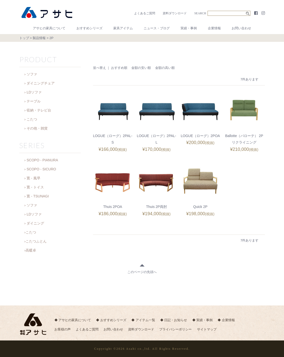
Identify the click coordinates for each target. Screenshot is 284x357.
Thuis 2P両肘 (156, 206)
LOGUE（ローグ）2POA (200, 136)
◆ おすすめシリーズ (112, 320)
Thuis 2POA (112, 206)
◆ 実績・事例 (206, 320)
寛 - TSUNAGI (38, 196)
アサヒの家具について (49, 28)
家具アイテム (123, 28)
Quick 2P (200, 206)
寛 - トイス (35, 187)
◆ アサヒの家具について (72, 320)
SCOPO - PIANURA (42, 160)
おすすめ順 (119, 68)
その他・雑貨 (37, 128)
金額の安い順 (141, 68)
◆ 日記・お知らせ (176, 320)
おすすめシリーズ (89, 28)
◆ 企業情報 (230, 320)
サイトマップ (211, 330)
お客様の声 (62, 330)
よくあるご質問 (144, 13)
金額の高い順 (165, 68)
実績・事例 (188, 28)
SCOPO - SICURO (41, 169)
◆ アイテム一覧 (145, 320)
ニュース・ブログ (157, 28)
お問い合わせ (241, 28)
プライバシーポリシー (179, 330)
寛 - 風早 (33, 178)
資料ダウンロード (175, 13)
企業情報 (214, 28)
